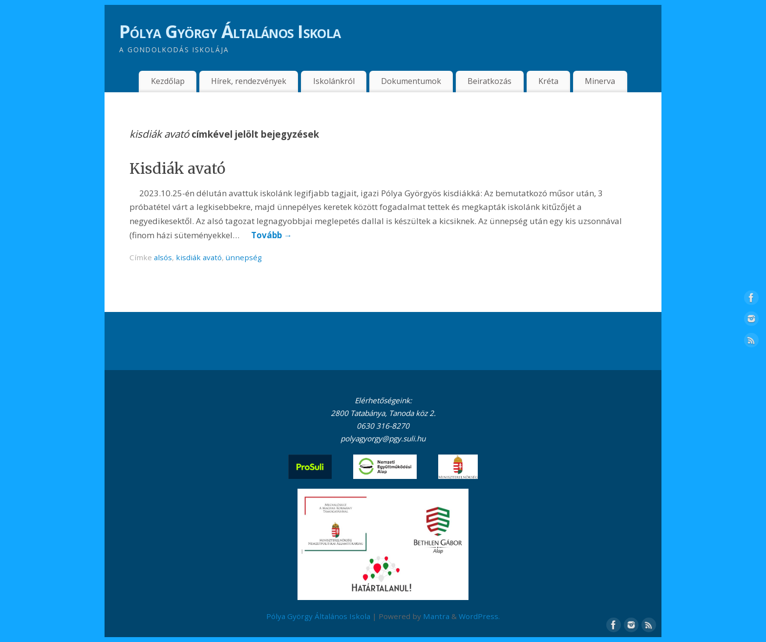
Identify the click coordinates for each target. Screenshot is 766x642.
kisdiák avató (199, 257)
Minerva (600, 81)
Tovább (271, 235)
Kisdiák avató (177, 168)
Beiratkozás (489, 81)
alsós (163, 257)
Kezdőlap (168, 81)
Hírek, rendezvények (248, 81)
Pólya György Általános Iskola (229, 31)
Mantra (436, 616)
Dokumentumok (411, 81)
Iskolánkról (334, 81)
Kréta (548, 81)
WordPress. (479, 616)
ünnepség (244, 257)
